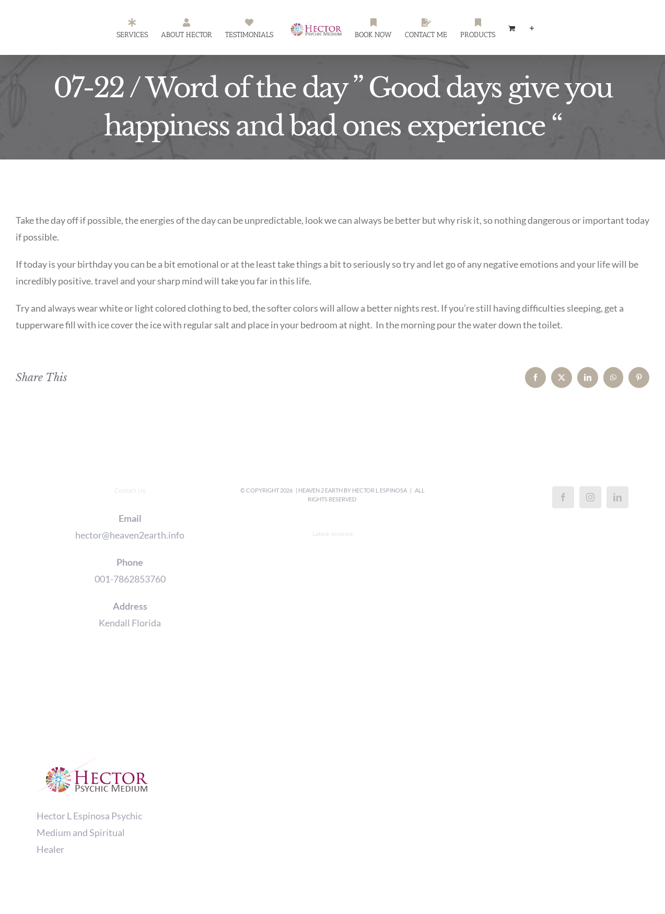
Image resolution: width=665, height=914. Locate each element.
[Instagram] (590, 497)
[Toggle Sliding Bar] (531, 28)
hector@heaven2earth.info (129, 535)
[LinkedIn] (617, 497)
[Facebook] (563, 497)
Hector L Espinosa (379, 490)
